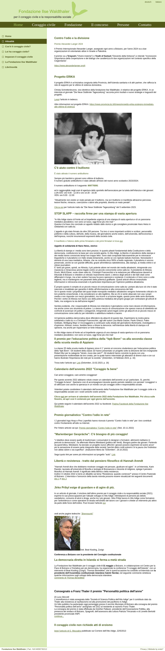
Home (18, 25)
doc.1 (56, 479)
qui (121, 241)
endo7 (160, 649)
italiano (159, 2)
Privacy (143, 649)
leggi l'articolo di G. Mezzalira (67, 631)
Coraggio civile (43, 25)
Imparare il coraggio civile (19, 57)
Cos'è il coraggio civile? (18, 46)
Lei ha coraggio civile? (17, 51)
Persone (123, 25)
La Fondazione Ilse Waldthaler (21, 62)
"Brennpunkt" (87, 513)
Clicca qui (58, 207)
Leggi (56, 99)
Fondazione (73, 25)
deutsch (148, 2)
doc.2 (64, 479)
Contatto (144, 25)
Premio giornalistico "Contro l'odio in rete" (98, 428)
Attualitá (9, 41)
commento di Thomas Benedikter (69, 578)
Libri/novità (11, 67)
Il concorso (99, 25)
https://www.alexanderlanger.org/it (69, 65)
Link (78, 363)
